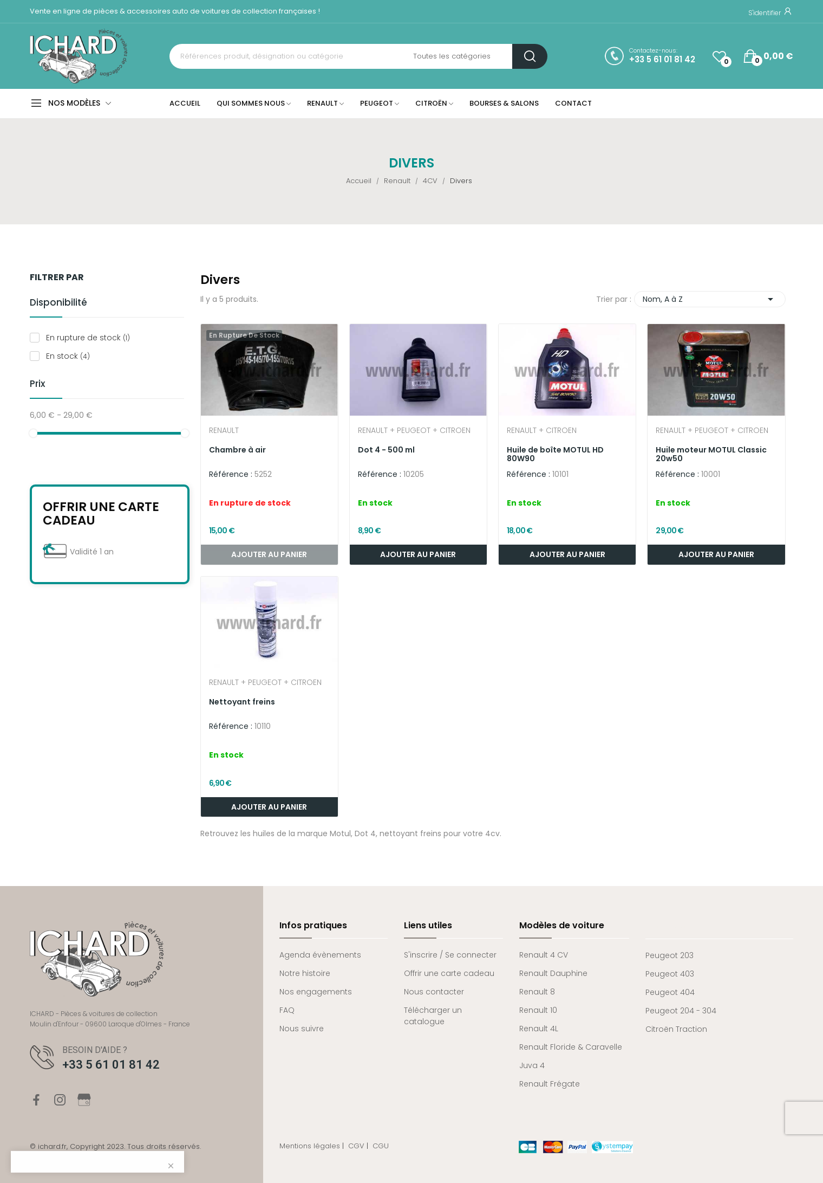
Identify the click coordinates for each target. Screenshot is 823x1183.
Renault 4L (538, 1028)
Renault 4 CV (543, 954)
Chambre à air (237, 449)
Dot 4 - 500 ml (386, 449)
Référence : (230, 474)
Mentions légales (309, 1146)
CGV (356, 1146)
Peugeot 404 (670, 992)
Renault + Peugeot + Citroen (414, 431)
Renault (224, 431)
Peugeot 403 (669, 973)
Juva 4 (532, 1065)
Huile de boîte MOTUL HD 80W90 (555, 454)
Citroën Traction (676, 1029)
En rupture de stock (88, 337)
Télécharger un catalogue (433, 1016)
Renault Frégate (549, 1083)
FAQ (287, 1010)
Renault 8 (537, 991)
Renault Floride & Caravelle (570, 1047)
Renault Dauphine (553, 973)
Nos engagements (315, 991)
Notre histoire (304, 973)
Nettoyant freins (242, 701)
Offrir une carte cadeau (101, 513)
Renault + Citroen (542, 431)
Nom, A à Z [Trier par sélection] (710, 299)
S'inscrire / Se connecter (450, 954)
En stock (68, 356)
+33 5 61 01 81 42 (662, 59)
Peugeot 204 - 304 (680, 1010)
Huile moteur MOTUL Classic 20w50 (711, 454)
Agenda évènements (320, 954)
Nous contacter (434, 991)
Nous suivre (301, 1028)
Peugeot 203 (669, 955)
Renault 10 (538, 1010)
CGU (381, 1146)
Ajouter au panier (418, 554)
